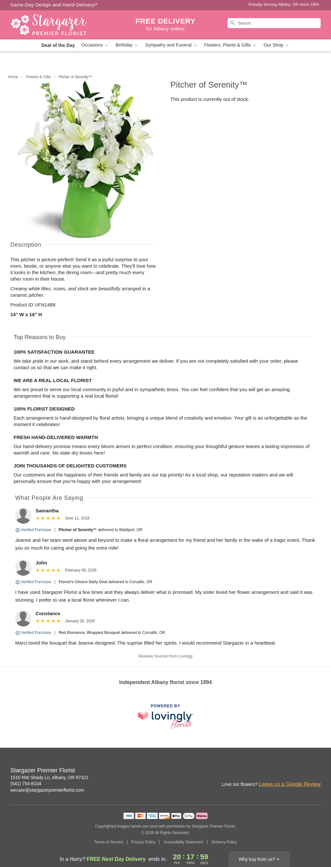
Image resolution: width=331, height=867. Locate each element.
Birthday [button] (127, 45)
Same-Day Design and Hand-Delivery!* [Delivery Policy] (54, 4)
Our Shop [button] (276, 45)
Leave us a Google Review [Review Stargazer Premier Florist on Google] (290, 784)
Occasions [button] (95, 45)
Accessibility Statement (183, 842)
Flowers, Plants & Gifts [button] (230, 45)
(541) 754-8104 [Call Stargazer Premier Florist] (25, 783)
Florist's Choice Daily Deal (83, 582)
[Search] (274, 23)
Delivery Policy (224, 842)
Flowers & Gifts (38, 77)
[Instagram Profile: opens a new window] (287, 771)
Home (13, 77)
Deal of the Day (58, 45)
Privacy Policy (143, 842)
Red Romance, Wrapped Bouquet (89, 632)
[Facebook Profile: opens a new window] (301, 771)
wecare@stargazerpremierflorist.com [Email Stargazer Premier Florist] (47, 790)
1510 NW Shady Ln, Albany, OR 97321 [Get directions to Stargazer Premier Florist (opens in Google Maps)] (49, 777)
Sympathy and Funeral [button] (171, 45)
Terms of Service (108, 842)
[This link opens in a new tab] (165, 716)
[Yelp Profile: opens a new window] (316, 771)
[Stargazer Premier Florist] (56, 24)
